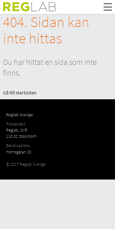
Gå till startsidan (19, 92)
